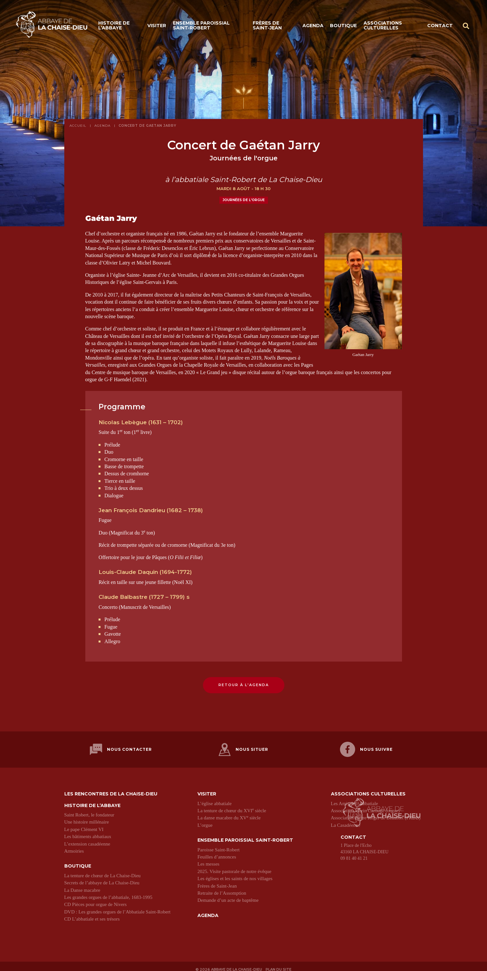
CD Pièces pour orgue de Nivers (95, 899)
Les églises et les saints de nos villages (234, 873)
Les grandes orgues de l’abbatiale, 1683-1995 (108, 892)
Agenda (312, 26)
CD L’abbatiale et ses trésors (92, 913)
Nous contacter (121, 747)
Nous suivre (366, 747)
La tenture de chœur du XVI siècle (231, 805)
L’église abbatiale (214, 798)
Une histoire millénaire (86, 817)
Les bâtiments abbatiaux (87, 831)
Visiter (156, 26)
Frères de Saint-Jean (267, 26)
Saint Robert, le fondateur (89, 809)
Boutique (343, 26)
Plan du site (280, 963)
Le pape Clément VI (84, 824)
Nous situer (243, 747)
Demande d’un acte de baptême (228, 895)
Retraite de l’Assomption (221, 887)
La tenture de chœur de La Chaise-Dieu (102, 870)
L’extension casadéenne (87, 838)
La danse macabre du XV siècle (228, 812)
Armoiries (74, 845)
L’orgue (205, 820)
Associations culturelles (383, 26)
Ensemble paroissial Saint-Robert (201, 26)
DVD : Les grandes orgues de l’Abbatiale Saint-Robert (117, 906)
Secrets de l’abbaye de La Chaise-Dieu (102, 877)
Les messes (208, 859)
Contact (440, 26)
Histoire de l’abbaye (114, 26)
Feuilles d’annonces (216, 851)
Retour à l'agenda (243, 685)
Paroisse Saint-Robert (218, 844)
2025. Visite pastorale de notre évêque (234, 866)
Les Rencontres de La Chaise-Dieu (110, 789)
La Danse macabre (82, 885)
